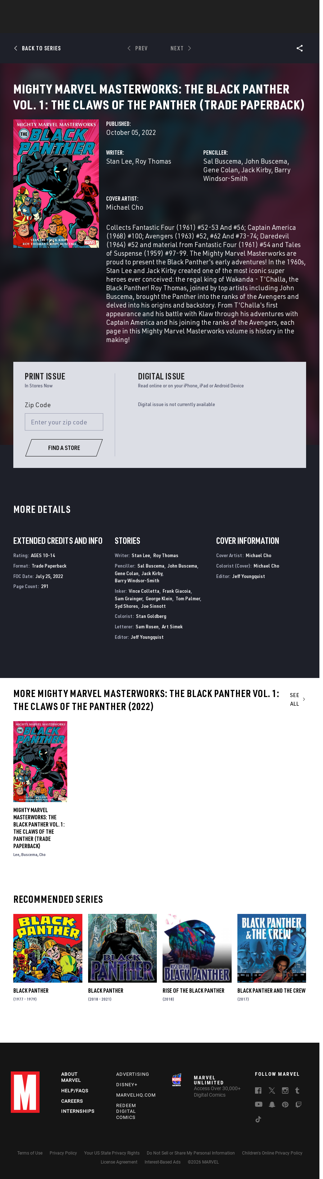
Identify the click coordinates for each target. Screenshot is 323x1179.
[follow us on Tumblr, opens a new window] (297, 1098)
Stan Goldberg (151, 640)
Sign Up (57, 9)
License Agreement (119, 1168)
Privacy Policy (63, 1159)
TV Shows (181, 25)
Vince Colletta (144, 615)
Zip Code (38, 429)
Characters (115, 25)
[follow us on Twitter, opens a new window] (272, 1098)
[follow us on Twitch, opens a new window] (298, 1112)
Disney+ (126, 1091)
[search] (303, 9)
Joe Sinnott (153, 630)
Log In (34, 9)
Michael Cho (124, 231)
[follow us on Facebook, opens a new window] (258, 1098)
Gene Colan (220, 194)
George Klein (159, 623)
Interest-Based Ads (163, 1168)
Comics (80, 25)
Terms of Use (29, 1159)
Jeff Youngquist (147, 661)
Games (212, 25)
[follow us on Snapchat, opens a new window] (272, 1112)
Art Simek (172, 651)
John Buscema (266, 185)
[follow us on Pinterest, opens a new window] (285, 1111)
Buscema (29, 879)
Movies (150, 25)
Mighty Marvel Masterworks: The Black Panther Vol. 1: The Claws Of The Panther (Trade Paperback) (39, 852)
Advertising (132, 1080)
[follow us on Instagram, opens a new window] (285, 1098)
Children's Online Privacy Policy (272, 1159)
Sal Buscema (222, 185)
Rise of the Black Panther (193, 1015)
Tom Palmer (188, 623)
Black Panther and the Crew (271, 1015)
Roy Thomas (153, 185)
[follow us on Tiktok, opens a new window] (258, 1126)
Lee (16, 879)
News (53, 25)
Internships (78, 1118)
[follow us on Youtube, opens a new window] (259, 1111)
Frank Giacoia (177, 615)
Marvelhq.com (136, 1101)
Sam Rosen (147, 651)
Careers (72, 1107)
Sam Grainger (128, 623)
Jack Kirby (256, 194)
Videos (239, 25)
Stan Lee (119, 185)
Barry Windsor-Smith (247, 198)
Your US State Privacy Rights (112, 1159)
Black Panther (31, 1015)
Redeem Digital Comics (126, 1118)
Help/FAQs (74, 1097)
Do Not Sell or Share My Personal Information (191, 1159)
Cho (42, 879)
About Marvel (71, 1083)
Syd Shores (126, 630)
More (266, 25)
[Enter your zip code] (64, 446)
